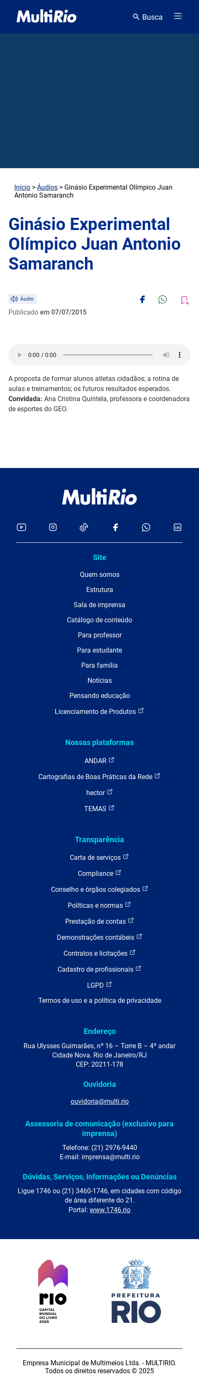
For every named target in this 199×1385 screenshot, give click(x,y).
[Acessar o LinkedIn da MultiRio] (177, 528)
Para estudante (99, 650)
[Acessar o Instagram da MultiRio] (53, 528)
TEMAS (99, 808)
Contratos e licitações (100, 953)
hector (99, 792)
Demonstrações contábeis (100, 937)
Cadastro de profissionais (100, 969)
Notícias (100, 681)
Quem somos (99, 575)
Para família (99, 665)
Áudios (47, 187)
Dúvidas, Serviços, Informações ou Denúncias (100, 1176)
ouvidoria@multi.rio (100, 1101)
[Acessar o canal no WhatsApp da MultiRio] (146, 528)
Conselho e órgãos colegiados (100, 889)
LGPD (99, 985)
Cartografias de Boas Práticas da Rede (99, 776)
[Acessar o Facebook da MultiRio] (115, 528)
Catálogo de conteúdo (99, 620)
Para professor (100, 635)
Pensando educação (99, 696)
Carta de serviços (99, 857)
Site (99, 557)
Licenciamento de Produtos (99, 711)
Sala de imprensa (99, 605)
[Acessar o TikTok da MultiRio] (84, 528)
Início (22, 187)
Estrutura (99, 590)
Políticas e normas (99, 905)
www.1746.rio (110, 1210)
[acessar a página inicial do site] (46, 16)
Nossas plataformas (99, 742)
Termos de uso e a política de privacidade (99, 1000)
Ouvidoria (99, 1084)
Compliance (100, 873)
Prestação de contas (99, 921)
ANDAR (100, 760)
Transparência (99, 839)
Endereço (100, 1031)
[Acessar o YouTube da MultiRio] (21, 528)
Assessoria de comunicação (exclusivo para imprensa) (99, 1128)
